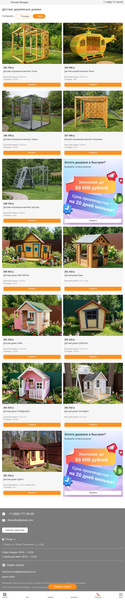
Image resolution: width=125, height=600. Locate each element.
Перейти (32, 85)
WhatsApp (74, 595)
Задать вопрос (13, 565)
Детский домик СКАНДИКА (76, 411)
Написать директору (14, 530)
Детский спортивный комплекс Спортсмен (83, 139)
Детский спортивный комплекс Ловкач (20, 139)
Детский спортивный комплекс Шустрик (21, 207)
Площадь (23, 16)
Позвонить (98, 595)
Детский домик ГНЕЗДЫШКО (16, 411)
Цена (39, 16)
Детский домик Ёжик (73, 275)
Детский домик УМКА (13, 343)
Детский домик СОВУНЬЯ (76, 343)
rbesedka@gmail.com (17, 520)
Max (27, 595)
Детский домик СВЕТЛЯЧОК (16, 275)
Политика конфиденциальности (19, 571)
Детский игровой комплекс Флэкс (79, 71)
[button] (32, 62)
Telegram (51, 595)
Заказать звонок (62, 586)
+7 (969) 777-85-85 (113, 2)
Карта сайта (8, 576)
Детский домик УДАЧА (13, 479)
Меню (121, 595)
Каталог (4, 595)
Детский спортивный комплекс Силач (20, 71)
